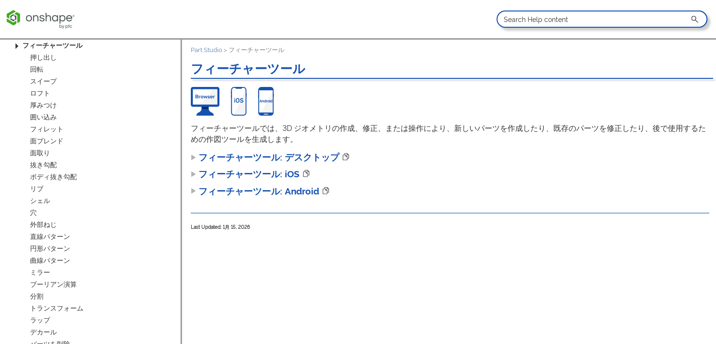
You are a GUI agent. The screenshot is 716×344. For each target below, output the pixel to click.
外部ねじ (43, 224)
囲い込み (43, 117)
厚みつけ (43, 105)
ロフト (40, 93)
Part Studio (206, 50)
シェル (40, 200)
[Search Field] (602, 19)
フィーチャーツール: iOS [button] (245, 174)
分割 (36, 296)
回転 (36, 69)
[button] (695, 19)
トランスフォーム (56, 308)
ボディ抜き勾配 (53, 177)
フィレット (46, 129)
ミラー (40, 272)
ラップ (40, 320)
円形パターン (50, 248)
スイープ (43, 81)
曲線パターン (50, 260)
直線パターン (50, 236)
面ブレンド (46, 141)
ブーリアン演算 (53, 284)
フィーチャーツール (47, 46)
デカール (43, 332)
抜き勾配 (43, 165)
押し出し (43, 57)
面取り (40, 153)
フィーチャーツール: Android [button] (255, 191)
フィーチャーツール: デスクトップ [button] (265, 157)
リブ (36, 189)
